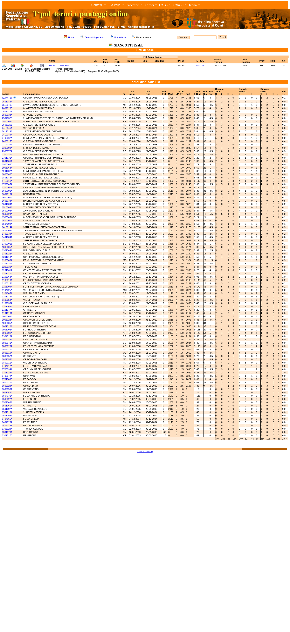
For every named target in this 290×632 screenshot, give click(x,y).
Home (71, 37)
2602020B (7, 108)
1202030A (7, 267)
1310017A (7, 240)
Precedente (120, 37)
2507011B (7, 111)
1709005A (7, 184)
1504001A (7, 220)
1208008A (7, 260)
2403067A (7, 138)
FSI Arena (190, 5)
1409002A (7, 230)
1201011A (7, 273)
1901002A (7, 171)
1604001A (7, 197)
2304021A (7, 154)
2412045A (7, 128)
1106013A (7, 280)
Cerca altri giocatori (94, 37)
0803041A (7, 343)
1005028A (7, 319)
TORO (177, 5)
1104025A (7, 290)
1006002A (7, 316)
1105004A (7, 286)
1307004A (7, 250)
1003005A (7, 323)
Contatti (96, 5)
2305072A (7, 151)
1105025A (7, 283)
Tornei (149, 5)
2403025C (7, 141)
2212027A (7, 144)
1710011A (7, 181)
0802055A (7, 359)
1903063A (7, 167)
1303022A (7, 253)
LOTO (163, 5)
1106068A (7, 277)
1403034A (7, 234)
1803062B (7, 174)
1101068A (7, 306)
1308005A (7, 247)
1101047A (7, 310)
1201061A (7, 270)
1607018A (7, 194)
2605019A (7, 98)
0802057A (7, 356)
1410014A (7, 227)
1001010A (7, 326)
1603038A (7, 201)
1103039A (7, 296)
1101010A (7, 313)
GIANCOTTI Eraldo (59, 65)
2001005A (7, 161)
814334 (200, 65)
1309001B (7, 243)
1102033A (7, 303)
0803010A (7, 353)
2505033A (7, 115)
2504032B (7, 118)
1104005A (7, 293)
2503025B (7, 125)
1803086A (7, 177)
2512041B (7, 105)
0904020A (7, 336)
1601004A (7, 204)
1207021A (7, 263)
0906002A (7, 329)
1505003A (7, 217)
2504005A (7, 121)
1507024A (7, 214)
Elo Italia (114, 5)
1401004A (7, 237)
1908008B (7, 164)
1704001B (7, 187)
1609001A (7, 191)
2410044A (7, 134)
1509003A (7, 210)
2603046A (7, 101)
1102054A (7, 300)
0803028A (7, 346)
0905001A (7, 333)
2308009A (7, 148)
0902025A (7, 339)
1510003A (7, 207)
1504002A (7, 224)
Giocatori (132, 5)
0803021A (7, 349)
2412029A (7, 131)
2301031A (7, 158)
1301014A (7, 257)
